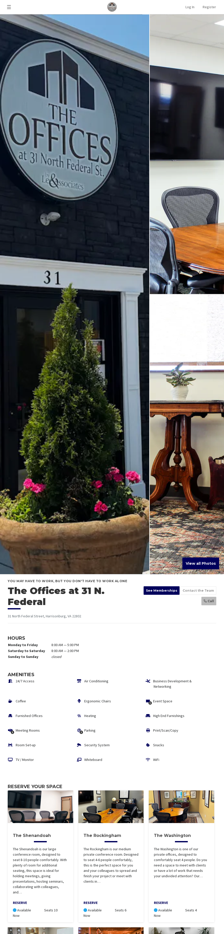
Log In (189, 7)
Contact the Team (198, 590)
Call (209, 601)
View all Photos (201, 563)
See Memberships (161, 590)
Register (209, 7)
